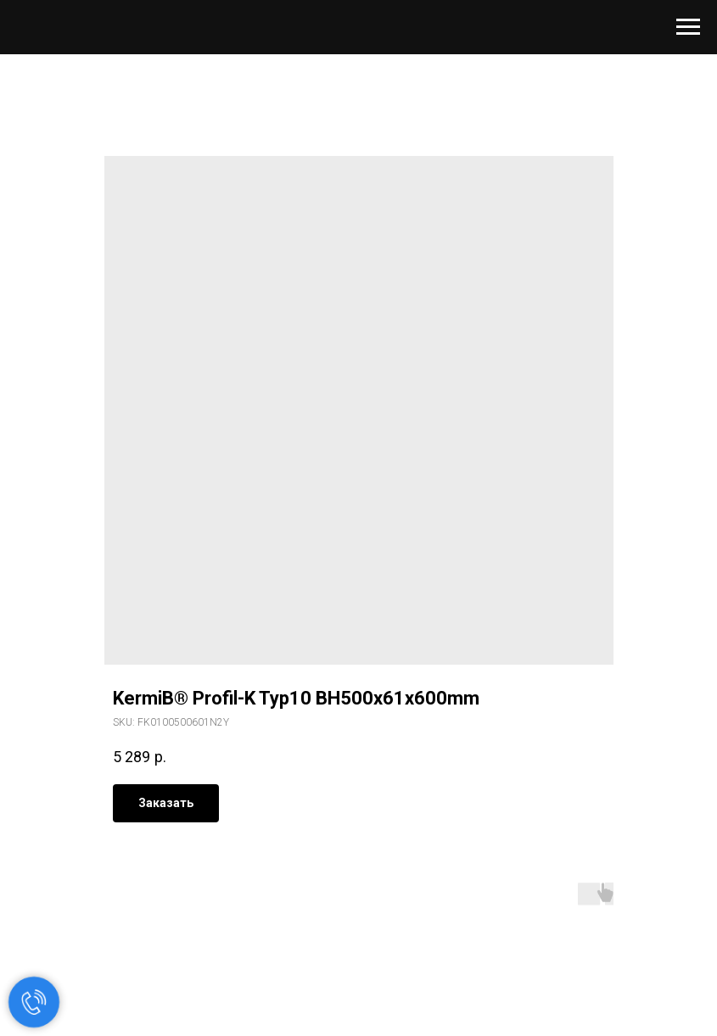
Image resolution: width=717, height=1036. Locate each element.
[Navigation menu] (688, 27)
